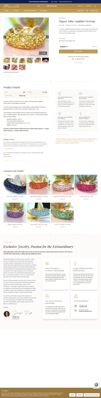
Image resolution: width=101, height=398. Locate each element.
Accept (72, 394)
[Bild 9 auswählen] (22, 67)
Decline (79, 394)
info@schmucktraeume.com (65, 1)
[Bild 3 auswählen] (22, 60)
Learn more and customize (91, 394)
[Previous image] (4, 37)
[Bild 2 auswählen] (14, 60)
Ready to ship (94, 10)
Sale (87, 10)
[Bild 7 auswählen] (6, 67)
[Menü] (99, 383)
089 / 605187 (54, 1)
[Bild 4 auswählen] (30, 60)
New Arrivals (80, 10)
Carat (6, 92)
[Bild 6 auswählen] (45, 60)
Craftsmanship (8, 95)
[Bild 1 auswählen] (6, 60)
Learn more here (7, 156)
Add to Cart (78, 51)
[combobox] (74, 46)
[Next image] (47, 37)
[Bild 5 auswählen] (37, 60)
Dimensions (29, 92)
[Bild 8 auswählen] (14, 67)
